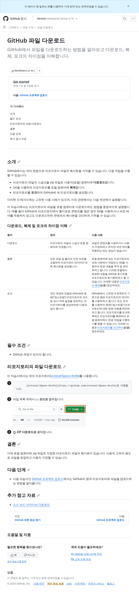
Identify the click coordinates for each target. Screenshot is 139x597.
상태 (69, 583)
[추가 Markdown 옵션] (40, 71)
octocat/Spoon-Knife (65, 376)
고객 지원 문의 (81, 559)
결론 (13, 444)
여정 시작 (28, 27)
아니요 (29, 555)
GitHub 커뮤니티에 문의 (86, 554)
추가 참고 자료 (23, 495)
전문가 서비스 (96, 583)
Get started (21, 82)
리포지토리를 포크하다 (110, 327)
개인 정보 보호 (55, 583)
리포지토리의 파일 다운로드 (36, 366)
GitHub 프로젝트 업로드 (33, 95)
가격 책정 (80, 583)
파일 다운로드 (45, 27)
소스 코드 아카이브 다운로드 (31, 505)
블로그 (111, 583)
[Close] (129, 6)
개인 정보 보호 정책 (16, 561)
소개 (13, 161)
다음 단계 (18, 470)
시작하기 (14, 27)
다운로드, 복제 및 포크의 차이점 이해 (39, 225)
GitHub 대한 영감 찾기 (28, 520)
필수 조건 (18, 345)
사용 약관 (38, 583)
